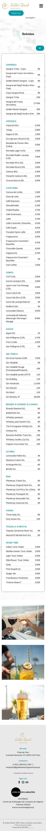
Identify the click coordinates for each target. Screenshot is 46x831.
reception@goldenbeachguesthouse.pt (23, 767)
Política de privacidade (23, 825)
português (31, 18)
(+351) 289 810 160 (22, 764)
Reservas (16, 13)
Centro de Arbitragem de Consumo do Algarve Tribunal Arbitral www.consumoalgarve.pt (23, 804)
